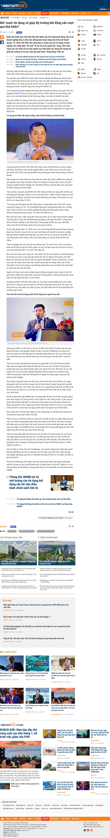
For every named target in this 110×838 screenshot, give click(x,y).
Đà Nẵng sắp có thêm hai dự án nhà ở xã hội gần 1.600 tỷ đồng (56, 581)
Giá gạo (37, 808)
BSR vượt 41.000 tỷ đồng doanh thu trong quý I (25, 785)
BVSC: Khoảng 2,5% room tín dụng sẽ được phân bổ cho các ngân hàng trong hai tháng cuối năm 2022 (44, 66)
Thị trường (15, 18)
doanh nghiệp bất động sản (46, 531)
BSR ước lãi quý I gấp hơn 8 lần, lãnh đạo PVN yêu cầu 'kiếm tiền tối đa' (100, 733)
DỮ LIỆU (83, 13)
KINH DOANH (75, 13)
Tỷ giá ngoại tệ (20, 805)
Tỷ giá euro (46, 805)
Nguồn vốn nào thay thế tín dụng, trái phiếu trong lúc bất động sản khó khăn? (41, 59)
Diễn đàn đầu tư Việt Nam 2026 (73, 808)
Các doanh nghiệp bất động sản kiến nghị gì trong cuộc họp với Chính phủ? (40, 57)
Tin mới (8, 600)
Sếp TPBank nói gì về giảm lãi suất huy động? (37, 706)
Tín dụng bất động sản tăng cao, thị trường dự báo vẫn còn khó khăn (44, 499)
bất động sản (12, 531)
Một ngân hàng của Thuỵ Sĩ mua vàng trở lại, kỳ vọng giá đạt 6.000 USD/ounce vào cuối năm (36, 606)
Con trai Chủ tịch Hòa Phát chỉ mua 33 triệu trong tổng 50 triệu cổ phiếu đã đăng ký (65, 785)
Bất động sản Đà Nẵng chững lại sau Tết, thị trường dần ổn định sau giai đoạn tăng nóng (19, 581)
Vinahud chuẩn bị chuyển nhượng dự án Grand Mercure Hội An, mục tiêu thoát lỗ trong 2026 (56, 569)
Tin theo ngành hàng (88, 20)
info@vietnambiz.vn (13, 834)
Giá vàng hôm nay (8, 805)
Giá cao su (45, 808)
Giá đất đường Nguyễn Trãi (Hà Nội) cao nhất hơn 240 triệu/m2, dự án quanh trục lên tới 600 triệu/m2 (36, 627)
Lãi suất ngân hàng (87, 805)
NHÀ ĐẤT (45, 13)
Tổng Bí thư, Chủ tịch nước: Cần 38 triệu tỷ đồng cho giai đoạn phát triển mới (33, 638)
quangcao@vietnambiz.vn (95, 826)
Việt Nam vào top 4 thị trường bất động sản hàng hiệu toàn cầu (18, 562)
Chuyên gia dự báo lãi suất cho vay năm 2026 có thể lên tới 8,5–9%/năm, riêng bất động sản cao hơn (19, 587)
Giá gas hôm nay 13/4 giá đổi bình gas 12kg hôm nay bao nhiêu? (37, 674)
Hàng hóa (6, 610)
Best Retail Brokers (56, 808)
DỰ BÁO (14, 13)
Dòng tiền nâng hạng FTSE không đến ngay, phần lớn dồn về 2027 (99, 750)
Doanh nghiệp (55, 714)
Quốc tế (5, 620)
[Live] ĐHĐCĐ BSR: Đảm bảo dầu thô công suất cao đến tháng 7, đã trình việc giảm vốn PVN (63, 707)
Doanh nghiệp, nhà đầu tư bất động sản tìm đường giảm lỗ (35, 62)
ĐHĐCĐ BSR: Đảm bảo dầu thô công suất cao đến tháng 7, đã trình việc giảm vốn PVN (18, 733)
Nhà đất (5, 17)
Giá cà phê (64, 805)
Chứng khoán (61, 755)
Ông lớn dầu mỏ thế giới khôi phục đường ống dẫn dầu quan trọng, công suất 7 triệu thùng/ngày (100, 767)
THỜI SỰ (8, 13)
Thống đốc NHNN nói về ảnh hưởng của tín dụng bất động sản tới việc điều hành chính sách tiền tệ (26, 482)
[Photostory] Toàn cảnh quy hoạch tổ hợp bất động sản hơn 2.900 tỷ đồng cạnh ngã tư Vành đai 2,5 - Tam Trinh (57, 588)
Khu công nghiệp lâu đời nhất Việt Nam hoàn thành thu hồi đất (57, 575)
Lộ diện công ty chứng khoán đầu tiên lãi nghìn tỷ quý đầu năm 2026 (66, 750)
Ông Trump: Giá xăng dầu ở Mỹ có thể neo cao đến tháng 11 (26, 617)
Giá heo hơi (55, 805)
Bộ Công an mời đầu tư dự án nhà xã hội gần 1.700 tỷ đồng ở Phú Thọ (19, 575)
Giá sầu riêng (20, 808)
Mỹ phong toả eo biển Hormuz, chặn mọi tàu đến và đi (12, 674)
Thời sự (5, 641)
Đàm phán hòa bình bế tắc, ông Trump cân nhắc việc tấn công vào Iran (11, 707)
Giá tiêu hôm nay (75, 805)
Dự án (24, 18)
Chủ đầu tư (44, 18)
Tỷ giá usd (30, 805)
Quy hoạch (33, 18)
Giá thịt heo (29, 808)
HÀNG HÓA (22, 13)
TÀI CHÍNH (37, 13)
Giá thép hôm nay (8, 808)
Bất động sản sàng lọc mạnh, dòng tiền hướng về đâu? (54, 562)
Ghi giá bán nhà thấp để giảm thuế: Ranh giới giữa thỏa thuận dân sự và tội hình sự (19, 569)
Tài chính (54, 682)
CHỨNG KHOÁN (54, 13)
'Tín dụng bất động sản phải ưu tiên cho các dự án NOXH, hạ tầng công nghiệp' (44, 505)
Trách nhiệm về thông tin (10, 836)
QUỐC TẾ (29, 13)
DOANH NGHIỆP (64, 13)
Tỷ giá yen (38, 805)
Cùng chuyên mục (49, 537)
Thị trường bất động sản (26, 531)
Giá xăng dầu (99, 805)
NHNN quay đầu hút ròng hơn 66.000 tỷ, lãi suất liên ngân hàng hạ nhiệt (63, 675)
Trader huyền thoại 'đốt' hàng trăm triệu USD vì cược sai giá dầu (66, 765)
